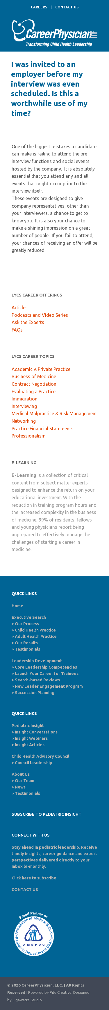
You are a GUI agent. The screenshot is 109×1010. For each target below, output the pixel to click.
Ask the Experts (28, 322)
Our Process (27, 623)
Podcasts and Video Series (40, 315)
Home (17, 605)
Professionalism (29, 435)
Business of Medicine (34, 376)
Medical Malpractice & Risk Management (54, 413)
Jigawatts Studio (27, 1000)
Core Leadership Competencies (46, 667)
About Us (21, 774)
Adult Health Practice (36, 636)
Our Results (26, 643)
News (20, 787)
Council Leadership (33, 762)
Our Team (24, 780)
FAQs (17, 329)
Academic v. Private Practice (41, 369)
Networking (24, 421)
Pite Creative (61, 992)
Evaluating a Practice (34, 391)
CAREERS (39, 7)
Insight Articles (29, 744)
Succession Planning (34, 692)
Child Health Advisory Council (40, 756)
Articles (20, 307)
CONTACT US (66, 7)
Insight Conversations (36, 732)
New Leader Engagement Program (49, 686)
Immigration (24, 398)
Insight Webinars (31, 738)
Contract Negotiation (34, 384)
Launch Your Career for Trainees (46, 673)
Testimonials (27, 649)
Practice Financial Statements (43, 428)
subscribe (46, 878)
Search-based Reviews (37, 680)
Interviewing (24, 406)
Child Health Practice (35, 630)
